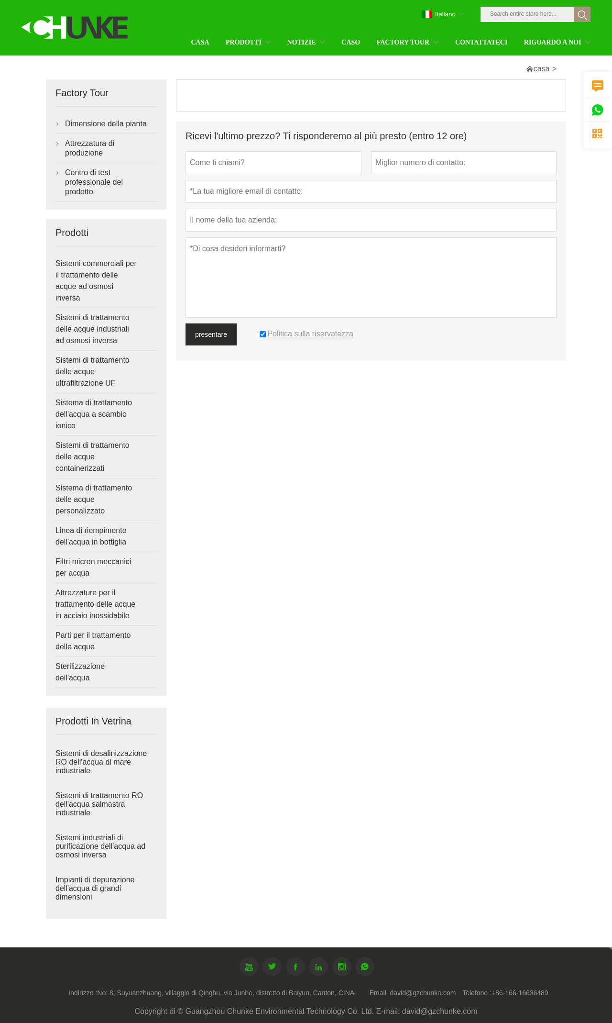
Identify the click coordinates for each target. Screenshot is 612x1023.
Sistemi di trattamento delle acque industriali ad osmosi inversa (92, 329)
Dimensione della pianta (106, 124)
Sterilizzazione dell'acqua (80, 672)
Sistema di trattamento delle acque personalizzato (93, 499)
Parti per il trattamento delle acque (93, 641)
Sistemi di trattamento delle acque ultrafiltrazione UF (92, 371)
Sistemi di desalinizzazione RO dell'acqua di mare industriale (101, 762)
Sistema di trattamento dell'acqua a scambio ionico (93, 414)
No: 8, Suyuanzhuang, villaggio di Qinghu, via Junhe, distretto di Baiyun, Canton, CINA (225, 993)
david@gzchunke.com (423, 993)
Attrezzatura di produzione (89, 148)
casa (542, 69)
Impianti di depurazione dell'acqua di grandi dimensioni (94, 888)
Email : (380, 993)
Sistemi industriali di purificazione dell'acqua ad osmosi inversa (100, 846)
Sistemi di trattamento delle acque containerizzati (92, 456)
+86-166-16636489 (520, 993)
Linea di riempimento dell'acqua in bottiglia (91, 536)
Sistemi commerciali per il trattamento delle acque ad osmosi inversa (96, 280)
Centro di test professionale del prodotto (94, 182)
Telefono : (477, 993)
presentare (211, 334)
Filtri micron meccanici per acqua (93, 567)
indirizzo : (83, 993)
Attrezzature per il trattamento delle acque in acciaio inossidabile (95, 604)
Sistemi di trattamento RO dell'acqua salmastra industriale (99, 804)
